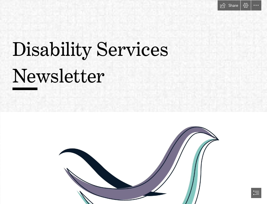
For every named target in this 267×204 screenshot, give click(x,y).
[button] (229, 5)
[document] (133, 102)
